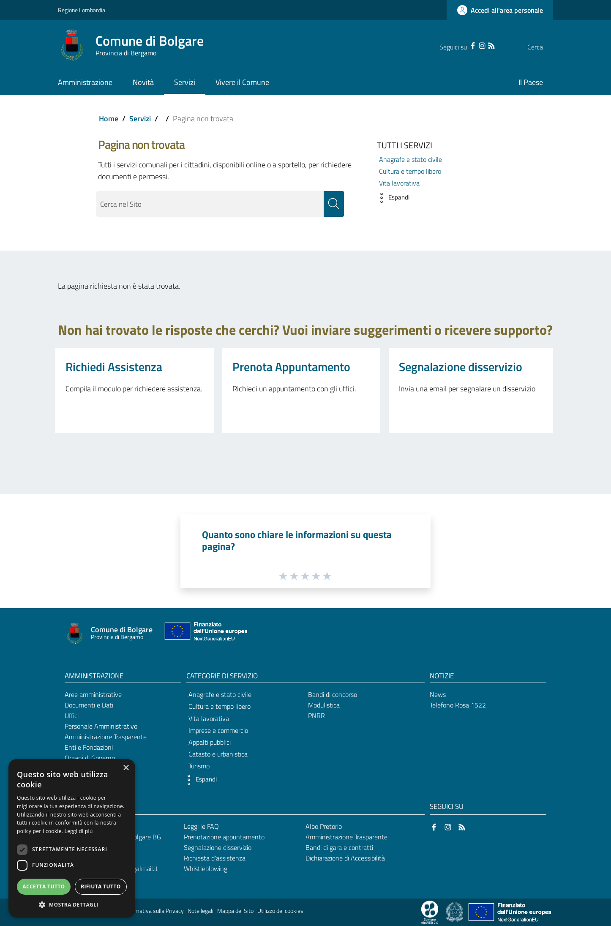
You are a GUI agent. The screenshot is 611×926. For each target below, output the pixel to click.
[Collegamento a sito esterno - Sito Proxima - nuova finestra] (429, 911)
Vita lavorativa (399, 183)
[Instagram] (465, 45)
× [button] (126, 768)
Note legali (200, 911)
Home (108, 118)
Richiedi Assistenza (113, 367)
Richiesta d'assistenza (214, 858)
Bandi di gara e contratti (339, 848)
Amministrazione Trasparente (106, 737)
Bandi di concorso (332, 695)
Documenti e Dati (89, 705)
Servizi (140, 118)
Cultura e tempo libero (410, 171)
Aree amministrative (93, 695)
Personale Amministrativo (101, 726)
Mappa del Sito (235, 911)
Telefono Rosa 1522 (458, 705)
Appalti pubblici (209, 743)
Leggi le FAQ (201, 827)
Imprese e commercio (218, 730)
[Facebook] (456, 45)
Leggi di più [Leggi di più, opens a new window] (79, 831)
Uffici (72, 716)
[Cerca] (543, 47)
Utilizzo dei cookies (280, 911)
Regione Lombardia (81, 9)
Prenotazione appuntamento (224, 837)
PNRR (316, 716)
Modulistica (324, 705)
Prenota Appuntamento (291, 367)
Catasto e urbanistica (218, 754)
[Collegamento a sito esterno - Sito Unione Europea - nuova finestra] (205, 633)
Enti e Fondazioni (89, 747)
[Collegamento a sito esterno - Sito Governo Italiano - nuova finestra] (455, 911)
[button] (391, 198)
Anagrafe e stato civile (410, 159)
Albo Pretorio (324, 827)
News (438, 695)
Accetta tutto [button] (43, 886)
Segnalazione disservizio (460, 367)
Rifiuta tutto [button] (101, 886)
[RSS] (474, 45)
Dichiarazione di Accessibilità (345, 858)
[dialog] (71, 838)
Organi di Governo (90, 758)
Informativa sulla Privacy (153, 911)
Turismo (199, 766)
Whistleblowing (205, 868)
